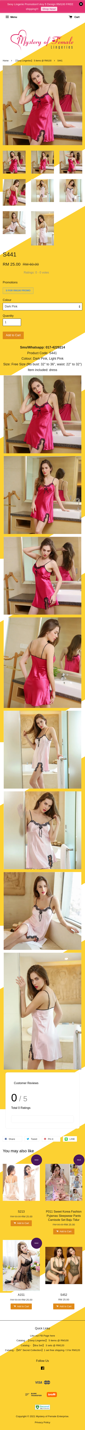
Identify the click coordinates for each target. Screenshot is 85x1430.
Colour (7, 300)
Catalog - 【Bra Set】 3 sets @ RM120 (42, 1345)
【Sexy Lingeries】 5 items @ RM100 (32, 60)
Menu (11, 17)
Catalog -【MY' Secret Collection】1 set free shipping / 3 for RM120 (42, 1350)
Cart (74, 17)
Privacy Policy (42, 1422)
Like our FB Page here (42, 1335)
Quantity (8, 315)
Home (6, 60)
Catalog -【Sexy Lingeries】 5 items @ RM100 (42, 1340)
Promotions (10, 282)
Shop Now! (49, 8)
